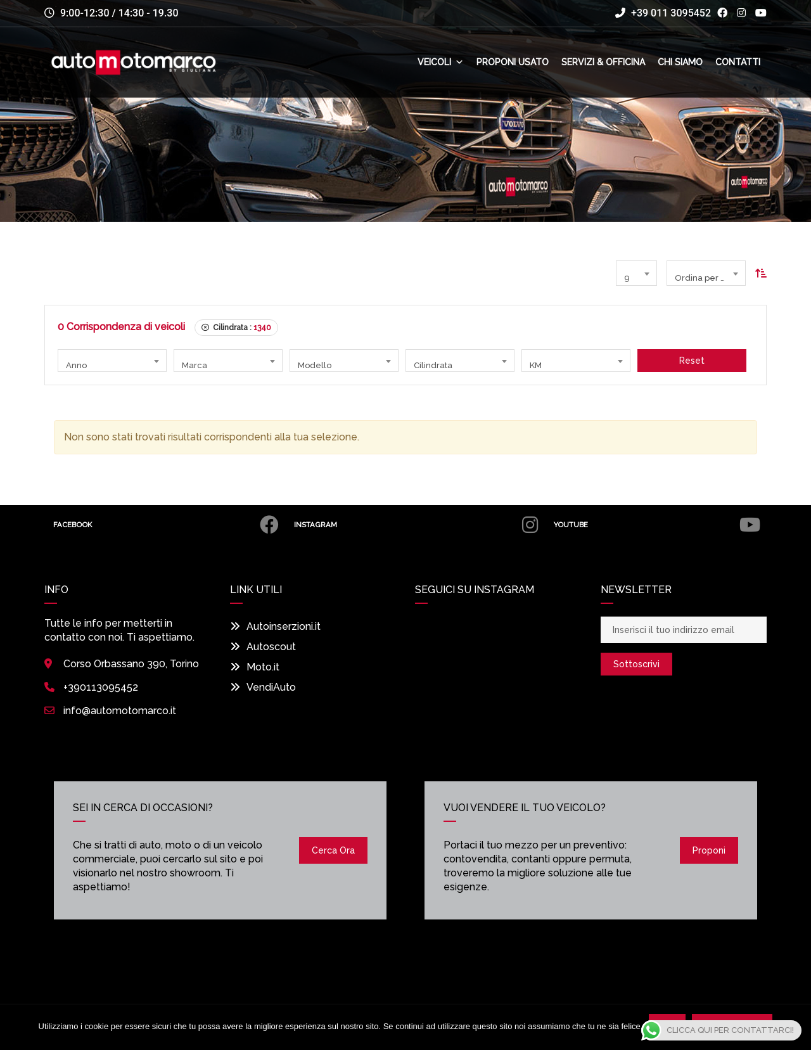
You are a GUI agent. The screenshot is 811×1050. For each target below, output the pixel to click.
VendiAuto (263, 687)
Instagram (415, 525)
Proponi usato (512, 62)
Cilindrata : (236, 327)
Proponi (709, 850)
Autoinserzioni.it (275, 626)
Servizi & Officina (603, 62)
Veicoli (441, 62)
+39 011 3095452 (663, 13)
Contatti (737, 62)
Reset (692, 360)
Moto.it (254, 667)
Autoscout (263, 647)
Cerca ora (333, 850)
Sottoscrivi (636, 664)
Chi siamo (680, 62)
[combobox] (636, 273)
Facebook (166, 525)
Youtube (656, 525)
